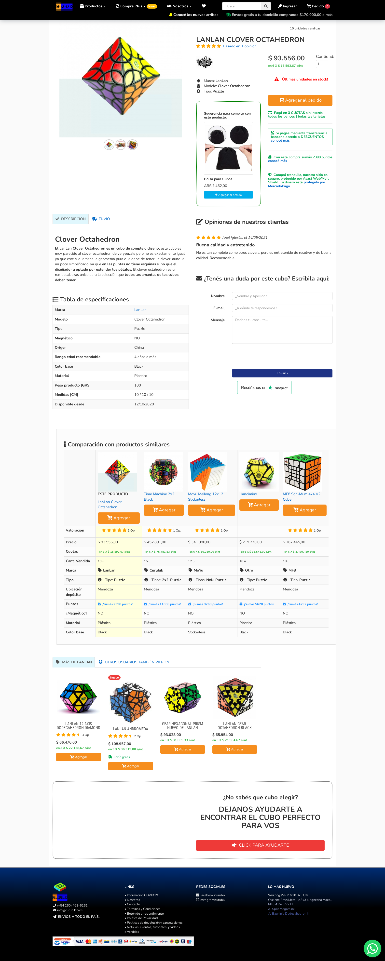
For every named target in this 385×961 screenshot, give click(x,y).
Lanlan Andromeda (130, 729)
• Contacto (132, 904)
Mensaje (218, 320)
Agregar (118, 518)
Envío (101, 218)
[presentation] (269, 357)
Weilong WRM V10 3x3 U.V (288, 895)
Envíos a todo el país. (78, 916)
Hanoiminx (248, 494)
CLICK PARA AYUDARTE (260, 845)
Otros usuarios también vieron (133, 662)
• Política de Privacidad (141, 918)
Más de (73, 662)
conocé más (280, 140)
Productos (93, 6)
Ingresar (287, 6)
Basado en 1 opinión (240, 46)
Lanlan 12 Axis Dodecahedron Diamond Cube (78, 727)
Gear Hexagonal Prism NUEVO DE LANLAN (182, 725)
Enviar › (282, 373)
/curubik (210, 895)
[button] (205, 6)
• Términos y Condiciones (142, 909)
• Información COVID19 (141, 895)
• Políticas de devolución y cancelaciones (153, 923)
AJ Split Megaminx (281, 909)
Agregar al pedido (228, 195)
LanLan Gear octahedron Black (235, 725)
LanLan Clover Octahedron (110, 504)
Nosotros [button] (179, 6)
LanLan (140, 309)
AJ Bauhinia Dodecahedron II (288, 913)
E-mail (219, 308)
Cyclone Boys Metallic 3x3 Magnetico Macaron (301, 900)
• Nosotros (132, 900)
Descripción (70, 218)
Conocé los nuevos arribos (195, 14)
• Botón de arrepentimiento (144, 913)
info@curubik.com (69, 910)
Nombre (218, 296)
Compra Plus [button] (136, 6)
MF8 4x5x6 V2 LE (281, 904)
